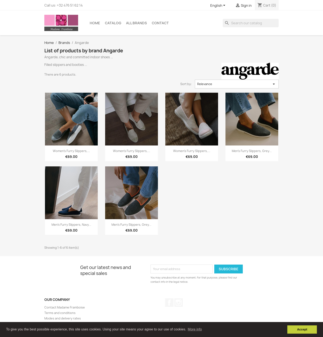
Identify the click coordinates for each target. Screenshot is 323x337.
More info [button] (195, 329)
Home (95, 23)
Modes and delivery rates (62, 318)
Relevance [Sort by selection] (237, 84)
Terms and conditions (60, 313)
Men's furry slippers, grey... (252, 151)
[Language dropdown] (218, 5)
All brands (136, 23)
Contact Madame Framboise (64, 307)
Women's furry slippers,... (71, 151)
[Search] (251, 23)
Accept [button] (302, 329)
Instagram (178, 302)
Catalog (113, 23)
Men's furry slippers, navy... (71, 225)
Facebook (169, 302)
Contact (160, 23)
